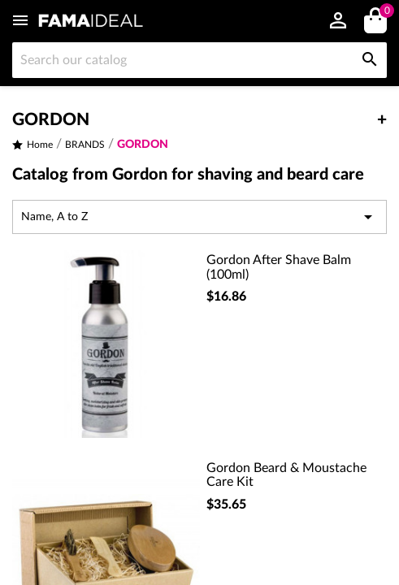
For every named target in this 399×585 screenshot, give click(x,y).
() (383, 12)
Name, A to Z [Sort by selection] (199, 217)
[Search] (199, 60)
